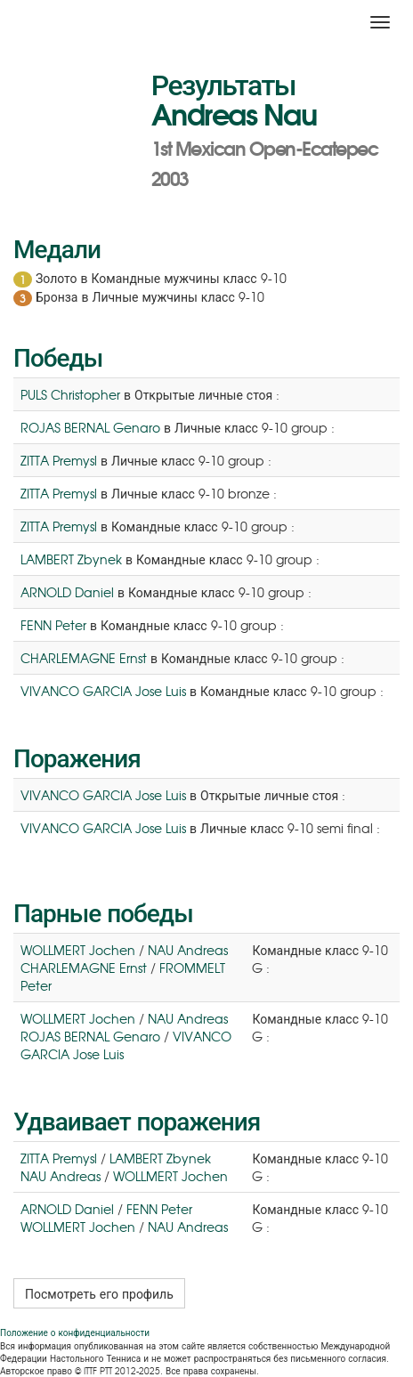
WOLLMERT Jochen (77, 950)
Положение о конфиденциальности (75, 1332)
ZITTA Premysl (58, 460)
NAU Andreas (188, 950)
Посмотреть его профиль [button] (99, 1293)
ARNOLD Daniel (67, 592)
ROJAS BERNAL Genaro (90, 427)
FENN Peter (53, 625)
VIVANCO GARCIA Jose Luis (103, 691)
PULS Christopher (70, 394)
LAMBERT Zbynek (71, 559)
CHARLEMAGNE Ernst (83, 658)
